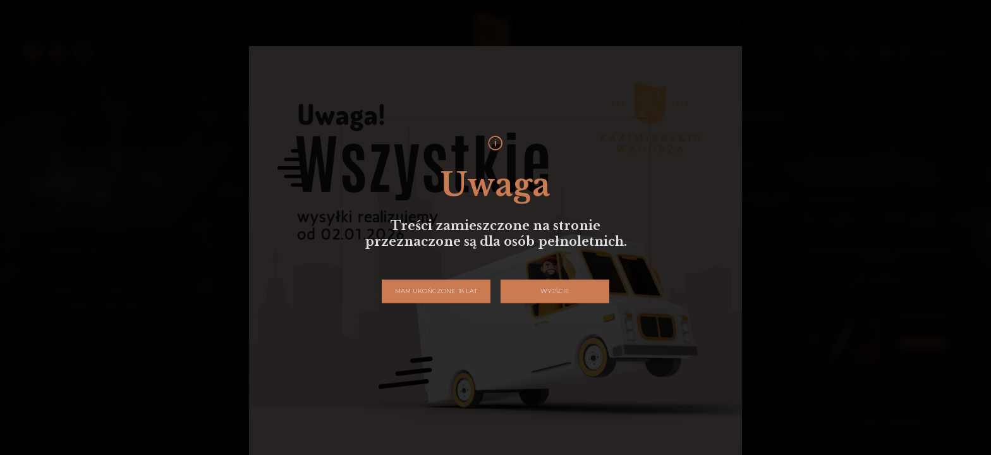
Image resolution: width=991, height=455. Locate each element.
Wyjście (554, 291)
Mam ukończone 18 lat (436, 291)
